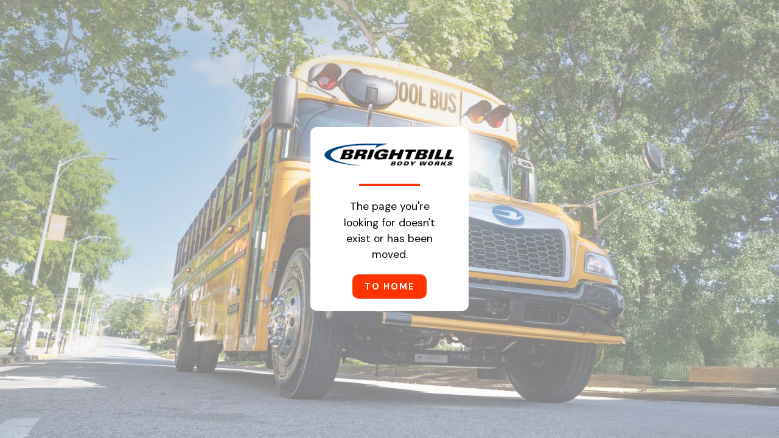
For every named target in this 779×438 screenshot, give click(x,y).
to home (389, 286)
